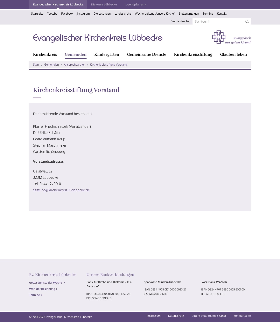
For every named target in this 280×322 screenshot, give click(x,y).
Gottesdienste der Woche (46, 282)
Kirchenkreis (45, 54)
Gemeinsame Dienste (146, 54)
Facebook (67, 13)
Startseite (37, 13)
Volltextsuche (180, 21)
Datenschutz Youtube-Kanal (209, 315)
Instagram (83, 13)
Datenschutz (176, 315)
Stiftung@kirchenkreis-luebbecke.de (61, 190)
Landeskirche (123, 13)
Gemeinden (76, 54)
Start (36, 64)
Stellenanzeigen (189, 13)
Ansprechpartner (74, 64)
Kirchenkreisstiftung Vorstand (108, 64)
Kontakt (222, 13)
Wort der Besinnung (42, 288)
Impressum (154, 315)
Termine (208, 13)
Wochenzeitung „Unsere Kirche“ (155, 13)
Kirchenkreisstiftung (193, 54)
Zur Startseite (242, 315)
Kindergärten (106, 54)
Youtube (52, 13)
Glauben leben (233, 54)
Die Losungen (102, 13)
